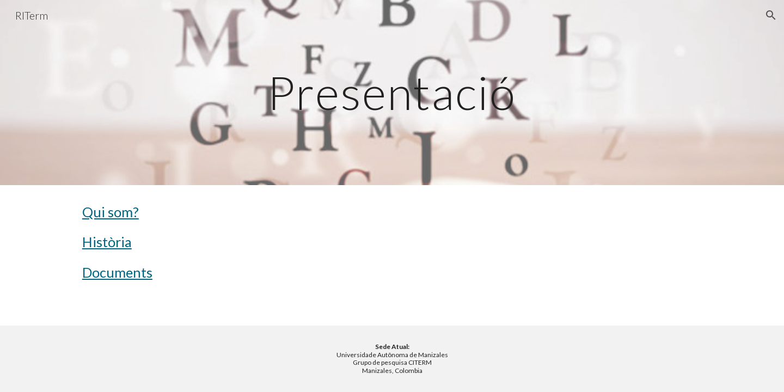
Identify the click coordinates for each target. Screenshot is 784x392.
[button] (771, 15)
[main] (392, 92)
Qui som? (110, 212)
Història (107, 242)
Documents (117, 272)
